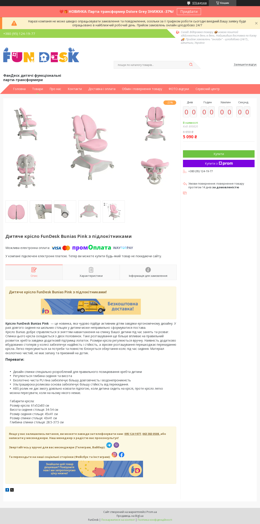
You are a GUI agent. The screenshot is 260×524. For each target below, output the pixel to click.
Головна (19, 88)
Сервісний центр (208, 88)
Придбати (188, 11)
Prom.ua (151, 512)
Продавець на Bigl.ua (130, 516)
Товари (37, 88)
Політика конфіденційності (155, 520)
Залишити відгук (245, 64)
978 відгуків (199, 3)
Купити (219, 154)
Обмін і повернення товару (142, 88)
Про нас (55, 88)
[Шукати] (190, 65)
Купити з (219, 163)
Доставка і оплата (101, 88)
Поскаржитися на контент (118, 520)
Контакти (75, 88)
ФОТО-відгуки (179, 88)
